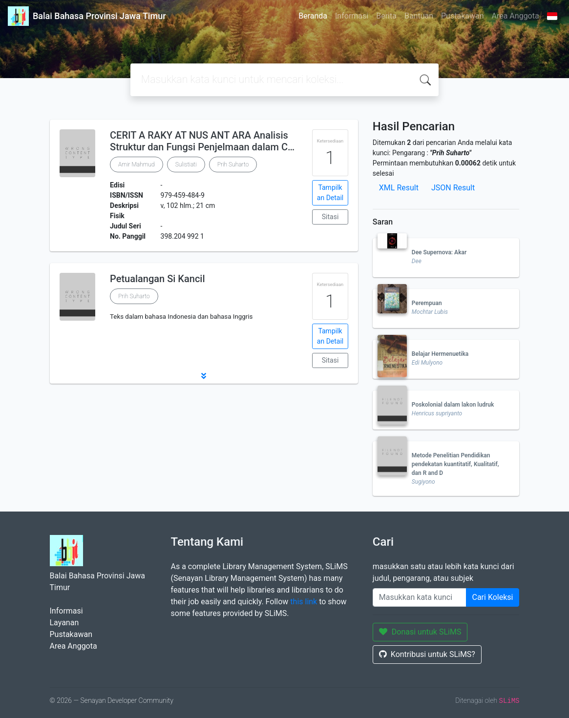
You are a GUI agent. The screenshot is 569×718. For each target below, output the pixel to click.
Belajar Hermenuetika (440, 353)
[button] (204, 376)
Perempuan (427, 303)
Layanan (64, 622)
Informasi (351, 16)
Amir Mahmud (136, 164)
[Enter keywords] (419, 597)
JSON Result (453, 187)
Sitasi (330, 217)
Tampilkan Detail (330, 193)
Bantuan (418, 16)
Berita (386, 16)
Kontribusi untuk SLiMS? (427, 654)
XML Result (399, 187)
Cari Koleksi (492, 597)
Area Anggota (515, 16)
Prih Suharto (233, 164)
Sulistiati (186, 164)
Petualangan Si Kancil (157, 279)
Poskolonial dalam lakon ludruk (453, 404)
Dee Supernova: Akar (439, 252)
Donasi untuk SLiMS (420, 631)
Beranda (312, 16)
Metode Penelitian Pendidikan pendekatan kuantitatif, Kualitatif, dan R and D (455, 464)
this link (303, 601)
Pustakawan (462, 16)
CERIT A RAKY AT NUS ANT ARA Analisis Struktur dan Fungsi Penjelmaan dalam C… (202, 141)
